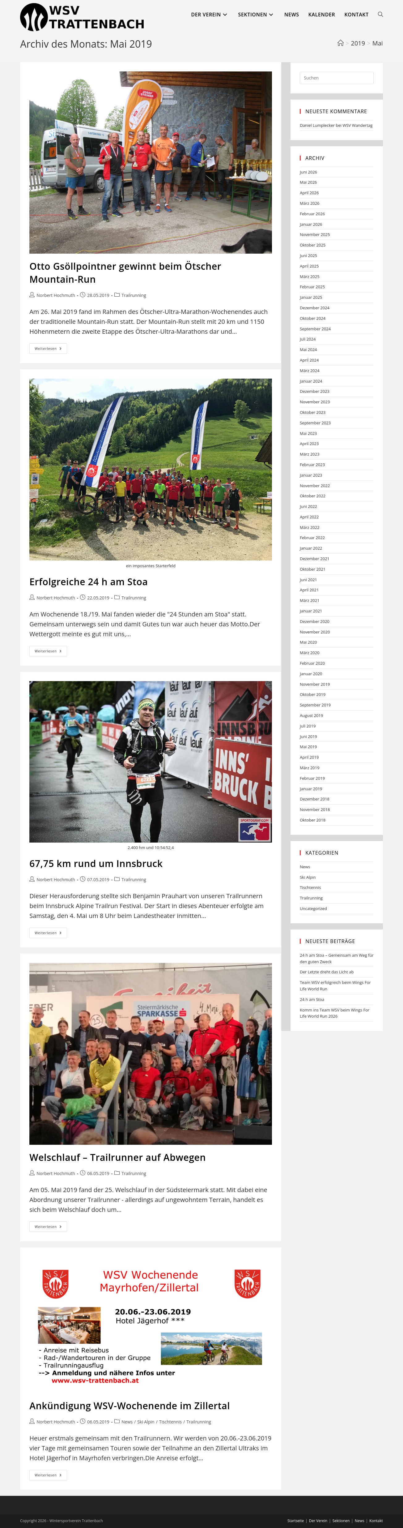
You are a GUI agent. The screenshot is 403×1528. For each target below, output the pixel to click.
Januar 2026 (311, 224)
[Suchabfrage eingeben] (337, 78)
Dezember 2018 (314, 799)
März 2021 (309, 600)
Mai (377, 43)
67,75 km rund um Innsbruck (96, 863)
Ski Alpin (145, 1422)
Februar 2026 (312, 214)
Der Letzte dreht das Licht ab (327, 972)
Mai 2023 (308, 433)
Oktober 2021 (312, 569)
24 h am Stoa (312, 999)
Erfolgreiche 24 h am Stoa (88, 581)
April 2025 (309, 266)
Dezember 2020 (314, 621)
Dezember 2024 (314, 308)
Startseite (295, 1520)
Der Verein (318, 1520)
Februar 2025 (312, 287)
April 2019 (309, 757)
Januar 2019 (311, 789)
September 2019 (315, 705)
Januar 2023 (311, 475)
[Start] (340, 43)
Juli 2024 (308, 339)
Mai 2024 (308, 349)
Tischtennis (170, 1422)
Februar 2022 (312, 537)
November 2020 (315, 632)
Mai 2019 (308, 746)
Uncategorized (313, 908)
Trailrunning (133, 295)
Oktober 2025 (312, 245)
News (127, 1422)
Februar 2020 (312, 663)
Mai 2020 (308, 642)
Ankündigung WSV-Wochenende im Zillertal (129, 1405)
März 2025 (309, 276)
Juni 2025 (308, 255)
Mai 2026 (308, 182)
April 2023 (309, 443)
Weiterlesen (51, 350)
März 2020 (309, 652)
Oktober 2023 (312, 412)
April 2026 (309, 192)
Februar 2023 (312, 464)
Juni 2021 (308, 579)
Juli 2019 (308, 726)
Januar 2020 (311, 673)
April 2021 (309, 590)
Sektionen (341, 1520)
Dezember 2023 (314, 391)
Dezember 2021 (314, 558)
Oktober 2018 (312, 820)
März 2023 (309, 454)
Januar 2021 (311, 611)
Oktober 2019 (312, 694)
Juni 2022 (308, 506)
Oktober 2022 (312, 496)
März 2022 (309, 527)
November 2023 (315, 402)
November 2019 (315, 684)
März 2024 (309, 370)
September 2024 (315, 329)
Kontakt (376, 1520)
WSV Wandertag (357, 125)
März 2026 (309, 203)
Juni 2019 (308, 736)
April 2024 (309, 360)
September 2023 (315, 423)
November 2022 (315, 485)
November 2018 (315, 809)
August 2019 (311, 715)
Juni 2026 (308, 172)
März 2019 (309, 767)
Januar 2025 (311, 297)
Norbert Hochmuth (55, 295)
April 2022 (309, 517)
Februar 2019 (312, 778)
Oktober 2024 (312, 318)
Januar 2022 (311, 548)
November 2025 (315, 234)
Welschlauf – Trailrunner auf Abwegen (117, 1157)
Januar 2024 (311, 381)
